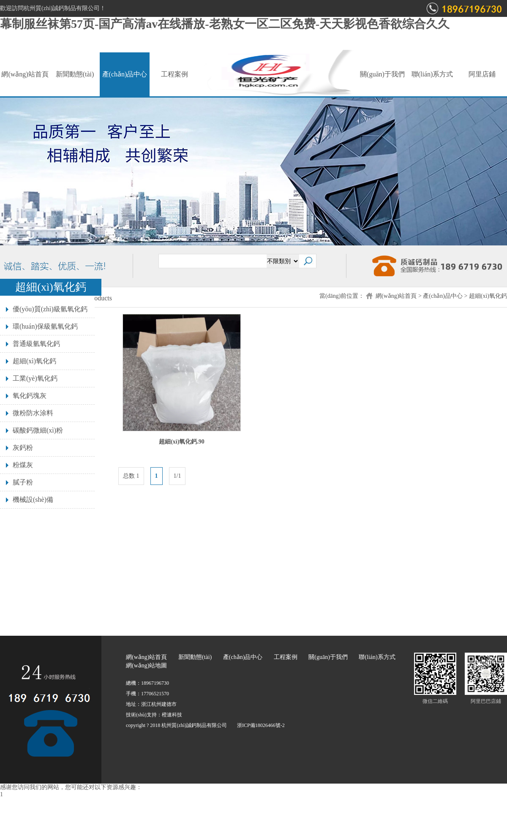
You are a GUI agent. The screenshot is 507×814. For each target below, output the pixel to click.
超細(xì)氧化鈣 (488, 296)
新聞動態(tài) (75, 74)
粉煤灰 (23, 464)
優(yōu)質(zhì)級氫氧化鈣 (50, 309)
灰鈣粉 (23, 447)
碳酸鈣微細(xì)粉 (38, 430)
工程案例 (174, 74)
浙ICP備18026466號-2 (261, 725)
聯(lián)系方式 (432, 74)
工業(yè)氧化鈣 (35, 378)
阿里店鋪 (482, 74)
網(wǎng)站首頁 (24, 74)
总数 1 (131, 476)
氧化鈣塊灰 (29, 395)
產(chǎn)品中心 (124, 74)
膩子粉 (23, 482)
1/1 (177, 476)
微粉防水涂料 (33, 413)
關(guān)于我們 (382, 74)
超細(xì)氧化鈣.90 (181, 441)
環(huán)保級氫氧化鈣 (45, 326)
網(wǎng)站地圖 (146, 665)
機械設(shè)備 (33, 499)
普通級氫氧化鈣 (36, 343)
